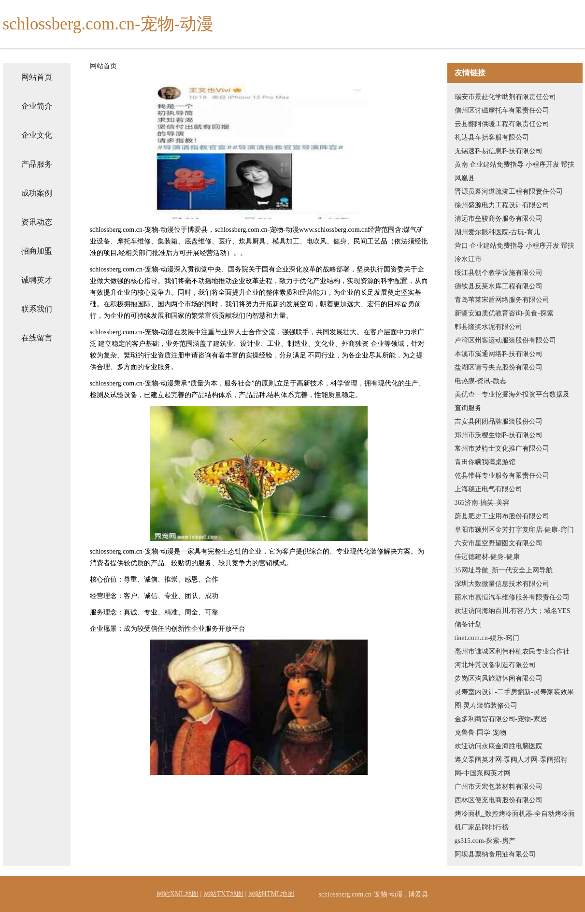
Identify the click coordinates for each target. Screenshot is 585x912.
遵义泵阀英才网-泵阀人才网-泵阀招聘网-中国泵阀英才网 (511, 766)
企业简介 (36, 106)
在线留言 (36, 338)
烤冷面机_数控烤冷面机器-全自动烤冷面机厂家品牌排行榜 (515, 820)
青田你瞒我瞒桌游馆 (485, 462)
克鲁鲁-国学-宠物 (480, 732)
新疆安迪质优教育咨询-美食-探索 (504, 313)
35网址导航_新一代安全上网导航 (504, 570)
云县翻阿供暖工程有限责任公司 (502, 124)
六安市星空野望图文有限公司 (498, 543)
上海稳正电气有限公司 (488, 489)
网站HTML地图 (271, 894)
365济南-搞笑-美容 (482, 502)
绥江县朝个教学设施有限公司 (498, 272)
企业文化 (36, 135)
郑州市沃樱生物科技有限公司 (498, 435)
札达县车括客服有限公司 (492, 137)
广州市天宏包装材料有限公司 (498, 786)
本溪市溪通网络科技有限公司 (498, 353)
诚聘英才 (36, 280)
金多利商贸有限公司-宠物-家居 (501, 719)
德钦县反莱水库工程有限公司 (498, 286)
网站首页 (36, 77)
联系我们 (36, 309)
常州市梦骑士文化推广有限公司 (502, 448)
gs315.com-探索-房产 (485, 840)
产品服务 (36, 164)
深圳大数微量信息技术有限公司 (502, 583)
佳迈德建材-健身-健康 (487, 556)
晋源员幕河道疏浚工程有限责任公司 (509, 191)
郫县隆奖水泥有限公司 (488, 326)
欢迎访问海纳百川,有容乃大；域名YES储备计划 (513, 617)
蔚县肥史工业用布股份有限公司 (502, 516)
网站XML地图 (178, 894)
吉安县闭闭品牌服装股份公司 (498, 421)
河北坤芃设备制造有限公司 (495, 665)
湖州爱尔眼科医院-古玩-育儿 (497, 232)
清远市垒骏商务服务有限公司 (498, 218)
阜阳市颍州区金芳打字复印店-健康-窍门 (514, 529)
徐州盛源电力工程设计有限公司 (502, 205)
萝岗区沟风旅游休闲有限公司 (498, 678)
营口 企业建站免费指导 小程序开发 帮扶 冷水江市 (515, 252)
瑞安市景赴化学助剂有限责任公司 (505, 96)
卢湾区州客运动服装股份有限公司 (505, 340)
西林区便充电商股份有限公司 (498, 800)
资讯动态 (36, 222)
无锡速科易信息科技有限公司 (498, 151)
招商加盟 (36, 251)
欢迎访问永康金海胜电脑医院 (498, 746)
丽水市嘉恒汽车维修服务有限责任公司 (512, 597)
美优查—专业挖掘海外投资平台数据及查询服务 (512, 401)
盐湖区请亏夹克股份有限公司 (498, 367)
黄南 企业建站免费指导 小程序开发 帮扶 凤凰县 (515, 171)
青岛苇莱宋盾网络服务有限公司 (502, 299)
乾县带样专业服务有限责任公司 (502, 475)
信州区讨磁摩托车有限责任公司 (502, 110)
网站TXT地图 (223, 894)
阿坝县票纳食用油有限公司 (495, 854)
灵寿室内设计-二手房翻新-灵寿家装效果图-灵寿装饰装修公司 (514, 698)
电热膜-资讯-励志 (480, 381)
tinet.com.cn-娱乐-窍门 (487, 637)
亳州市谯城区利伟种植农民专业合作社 (512, 651)
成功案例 (36, 193)
